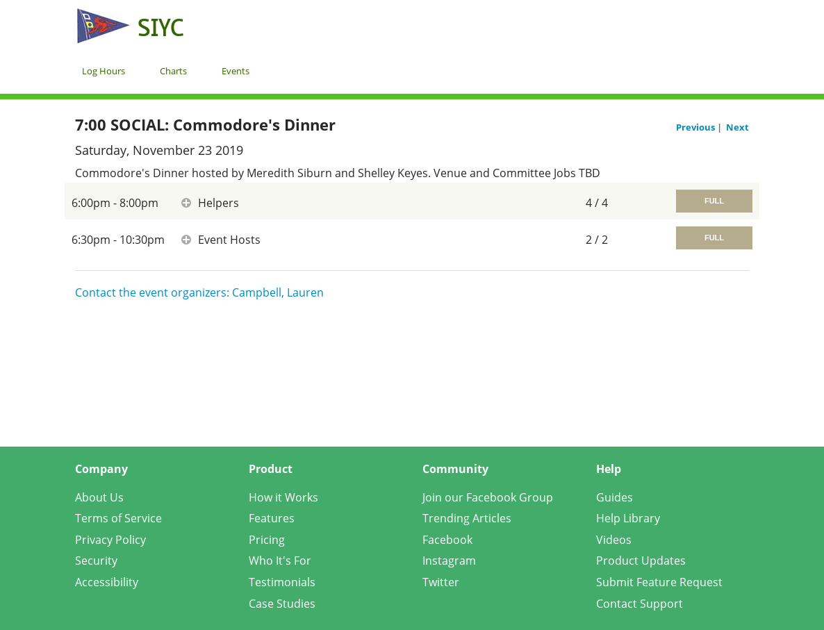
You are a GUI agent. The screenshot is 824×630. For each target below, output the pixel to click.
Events (235, 71)
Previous (696, 127)
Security (96, 560)
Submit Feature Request (659, 582)
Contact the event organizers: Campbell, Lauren (199, 292)
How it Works (283, 497)
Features (272, 518)
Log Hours (103, 71)
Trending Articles (466, 518)
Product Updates (641, 560)
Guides (614, 497)
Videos (614, 539)
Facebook (447, 539)
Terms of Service (118, 518)
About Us (99, 497)
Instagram (449, 560)
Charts (173, 71)
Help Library (628, 518)
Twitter (440, 582)
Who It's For (280, 560)
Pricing (267, 539)
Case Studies (282, 603)
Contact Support (639, 603)
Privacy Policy (110, 539)
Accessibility (106, 582)
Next (737, 127)
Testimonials (282, 582)
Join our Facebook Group (487, 497)
